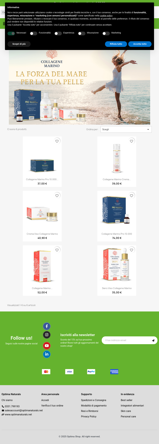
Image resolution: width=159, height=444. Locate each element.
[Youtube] (47, 346)
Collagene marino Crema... (117, 179)
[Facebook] (47, 326)
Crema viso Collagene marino (42, 233)
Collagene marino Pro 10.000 (117, 233)
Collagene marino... (42, 288)
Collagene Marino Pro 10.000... (42, 179)
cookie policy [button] (106, 15)
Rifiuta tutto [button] (116, 44)
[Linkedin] (47, 354)
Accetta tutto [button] (140, 44)
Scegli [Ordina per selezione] (126, 129)
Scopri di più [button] (19, 44)
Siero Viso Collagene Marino (117, 288)
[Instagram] (47, 335)
